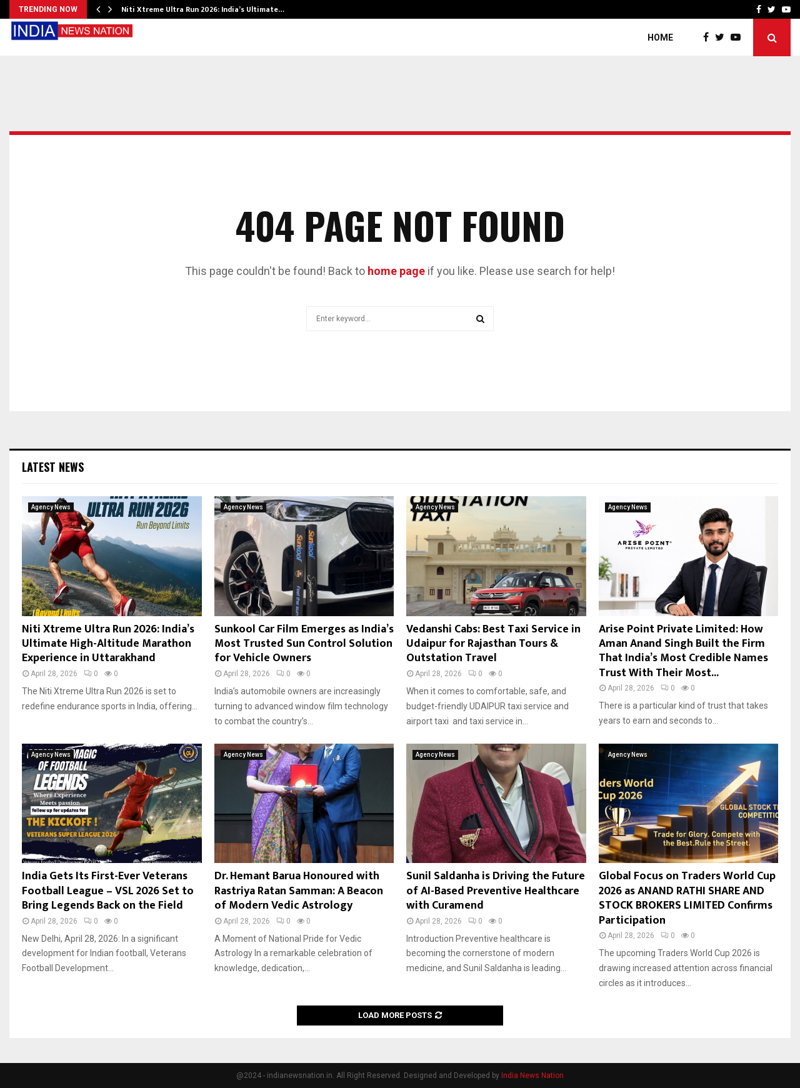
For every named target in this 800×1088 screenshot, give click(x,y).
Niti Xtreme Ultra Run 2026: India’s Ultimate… (202, 9)
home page (396, 270)
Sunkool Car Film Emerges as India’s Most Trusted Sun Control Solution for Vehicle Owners (304, 644)
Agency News (51, 507)
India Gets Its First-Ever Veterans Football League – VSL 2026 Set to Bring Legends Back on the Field (108, 891)
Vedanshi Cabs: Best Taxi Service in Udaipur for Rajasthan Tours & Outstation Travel (493, 644)
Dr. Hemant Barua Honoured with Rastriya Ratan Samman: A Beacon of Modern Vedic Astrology (298, 891)
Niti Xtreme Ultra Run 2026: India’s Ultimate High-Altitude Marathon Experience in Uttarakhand (108, 644)
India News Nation (532, 1075)
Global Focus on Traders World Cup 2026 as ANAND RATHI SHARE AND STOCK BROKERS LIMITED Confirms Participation (687, 898)
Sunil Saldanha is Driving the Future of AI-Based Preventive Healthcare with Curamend (495, 891)
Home (660, 37)
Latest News (53, 467)
